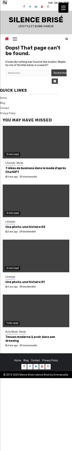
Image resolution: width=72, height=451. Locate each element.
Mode (20, 163)
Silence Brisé (36, 20)
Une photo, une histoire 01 (25, 282)
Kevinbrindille (29, 231)
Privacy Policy (8, 113)
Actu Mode (11, 331)
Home (3, 97)
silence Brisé (42, 374)
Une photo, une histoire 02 (25, 227)
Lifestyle (10, 163)
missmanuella (29, 176)
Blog (2, 103)
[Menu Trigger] (63, 8)
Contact (4, 108)
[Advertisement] (36, 414)
